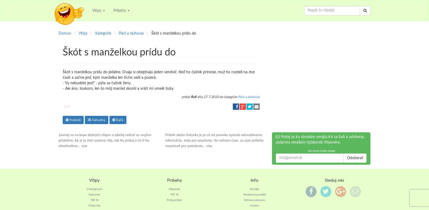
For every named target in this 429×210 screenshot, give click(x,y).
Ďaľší (117, 120)
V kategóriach (94, 189)
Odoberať (355, 158)
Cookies (254, 205)
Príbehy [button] (121, 11)
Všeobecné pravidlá (254, 194)
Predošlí (73, 120)
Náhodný (96, 120)
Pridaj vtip (94, 205)
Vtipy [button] (98, 11)
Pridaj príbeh (174, 200)
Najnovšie (94, 194)
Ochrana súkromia (254, 200)
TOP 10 (94, 200)
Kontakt (254, 189)
